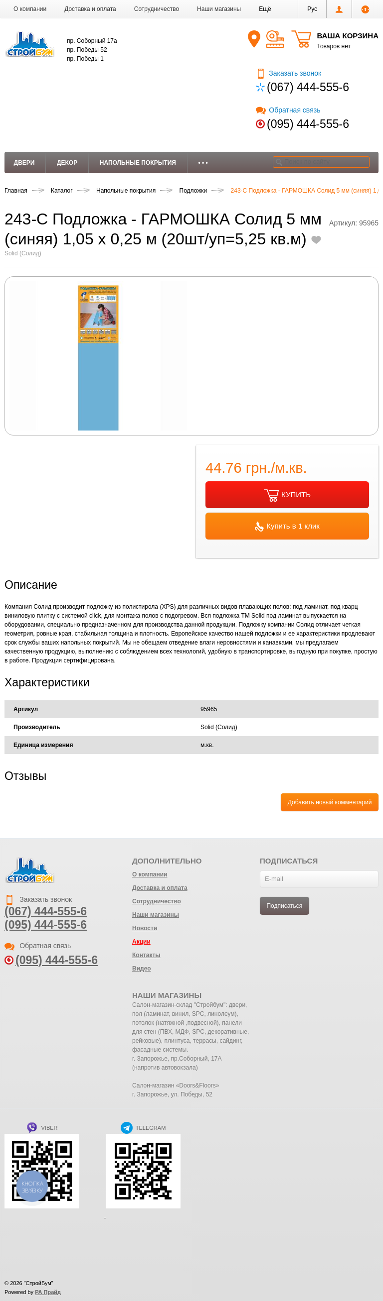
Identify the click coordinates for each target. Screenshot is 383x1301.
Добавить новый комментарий (330, 802)
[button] (265, 9)
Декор (67, 162)
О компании (29, 8)
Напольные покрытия (138, 162)
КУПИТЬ (287, 495)
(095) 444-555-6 (308, 123)
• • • (203, 162)
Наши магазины (219, 8)
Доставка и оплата (90, 8)
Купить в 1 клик (287, 527)
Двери (24, 162)
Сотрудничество (156, 8)
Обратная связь (288, 110)
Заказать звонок (288, 73)
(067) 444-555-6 (308, 87)
